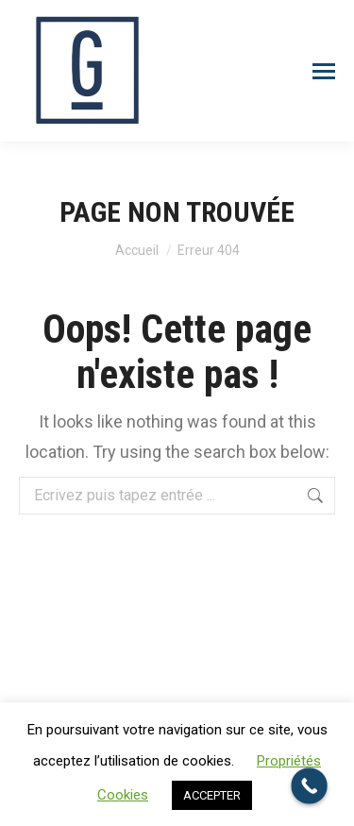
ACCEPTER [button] (212, 795)
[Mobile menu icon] (323, 71)
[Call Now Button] (309, 785)
